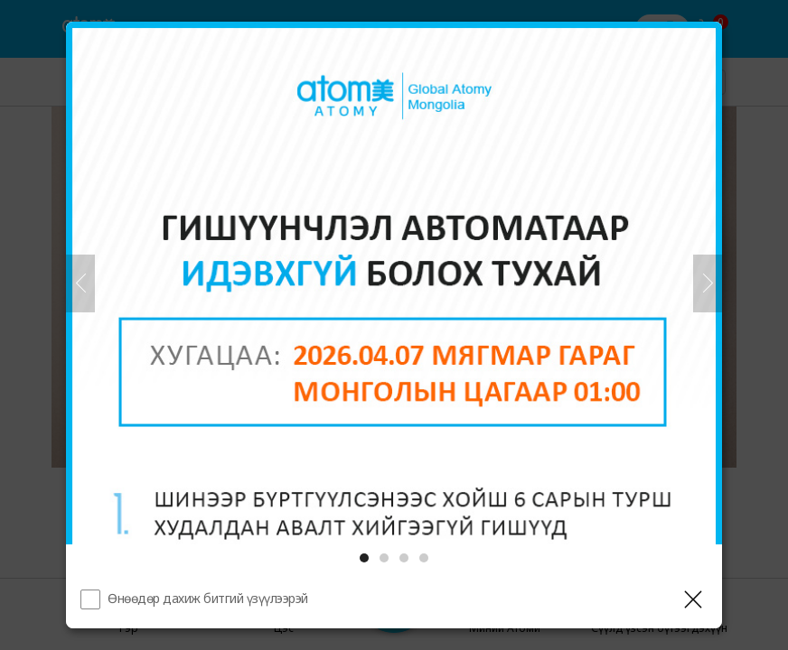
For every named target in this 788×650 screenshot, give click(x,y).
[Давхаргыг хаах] (693, 599)
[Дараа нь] (707, 283)
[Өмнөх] (80, 283)
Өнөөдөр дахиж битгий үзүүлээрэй (208, 598)
